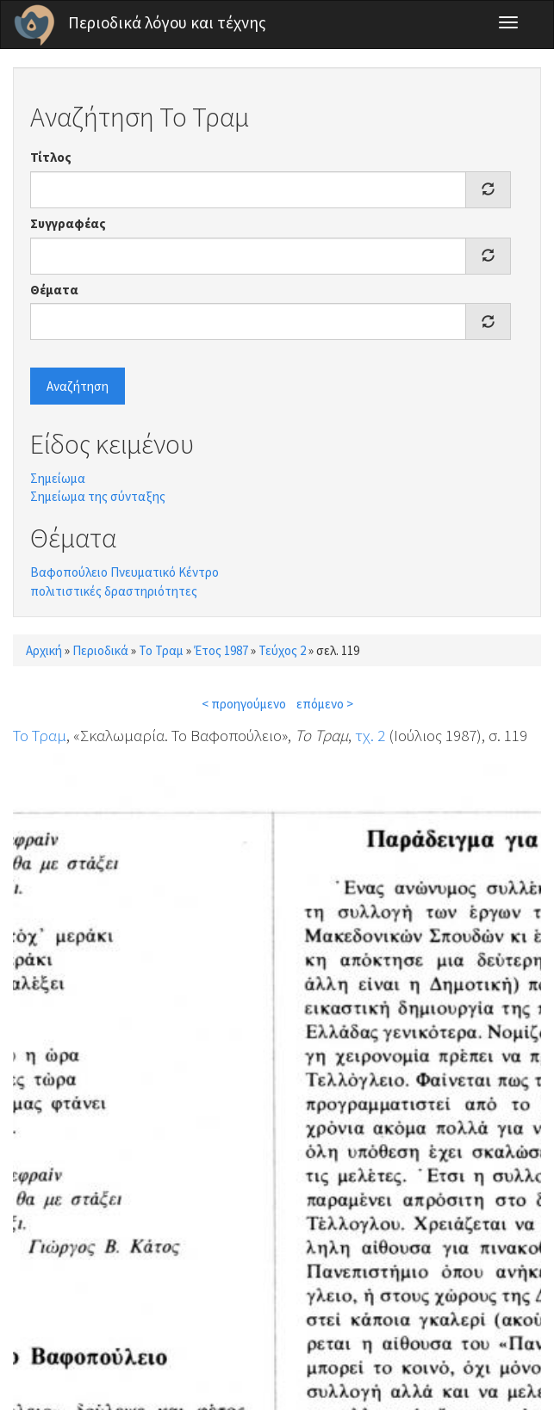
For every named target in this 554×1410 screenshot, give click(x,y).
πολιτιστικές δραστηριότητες (113, 591)
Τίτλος (51, 157)
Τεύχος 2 (282, 650)
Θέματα (54, 289)
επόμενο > (324, 704)
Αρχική (44, 650)
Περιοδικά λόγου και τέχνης (167, 22)
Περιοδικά (100, 650)
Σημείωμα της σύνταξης (97, 496)
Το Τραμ (161, 650)
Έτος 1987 (221, 650)
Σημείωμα (57, 478)
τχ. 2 (370, 735)
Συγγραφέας (68, 223)
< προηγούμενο (244, 704)
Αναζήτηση (78, 386)
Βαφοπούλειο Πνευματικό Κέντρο (124, 572)
